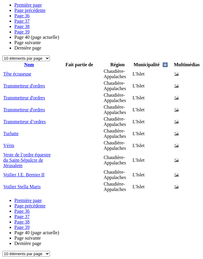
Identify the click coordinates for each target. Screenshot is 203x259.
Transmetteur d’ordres (24, 121)
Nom (29, 64)
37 (22, 21)
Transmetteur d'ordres (24, 85)
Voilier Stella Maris (22, 186)
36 (22, 15)
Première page (28, 4)
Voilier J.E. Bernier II (24, 174)
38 (22, 26)
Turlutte (11, 133)
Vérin (8, 145)
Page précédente (29, 10)
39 (22, 31)
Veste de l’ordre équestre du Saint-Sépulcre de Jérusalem (27, 160)
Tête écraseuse (17, 73)
